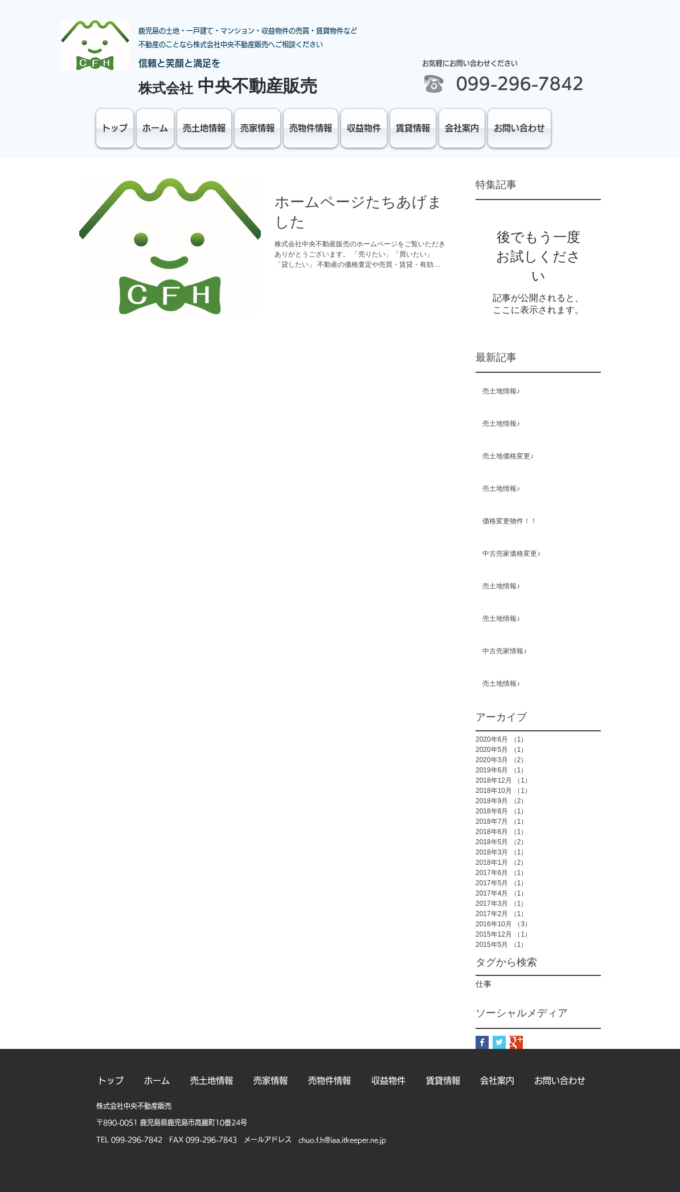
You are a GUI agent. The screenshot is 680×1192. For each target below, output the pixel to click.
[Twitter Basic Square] (499, 1042)
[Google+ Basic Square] (516, 1042)
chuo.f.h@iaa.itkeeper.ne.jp (342, 1139)
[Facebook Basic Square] (482, 1042)
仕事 (483, 983)
